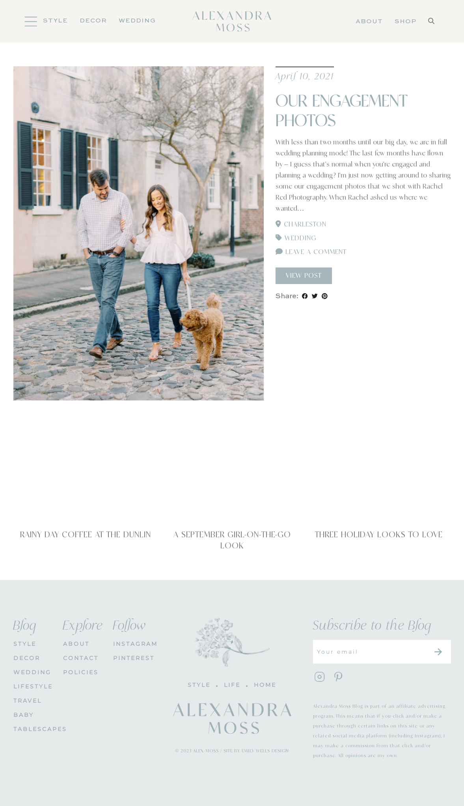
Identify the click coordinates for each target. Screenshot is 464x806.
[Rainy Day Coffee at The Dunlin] (85, 478)
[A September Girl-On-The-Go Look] (232, 478)
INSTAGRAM (132, 643)
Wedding (137, 21)
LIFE (232, 684)
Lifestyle (32, 686)
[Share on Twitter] (315, 296)
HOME (265, 684)
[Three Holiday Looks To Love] (378, 478)
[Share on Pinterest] (325, 296)
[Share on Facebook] (305, 296)
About (369, 22)
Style (55, 21)
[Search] (431, 22)
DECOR (93, 21)
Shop (405, 22)
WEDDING (32, 672)
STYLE (24, 643)
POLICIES (81, 672)
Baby (23, 714)
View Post (304, 275)
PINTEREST (132, 658)
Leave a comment (311, 252)
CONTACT (81, 658)
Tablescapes (32, 729)
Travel (27, 700)
